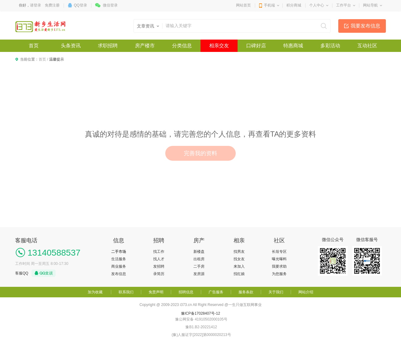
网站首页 (243, 5)
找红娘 (239, 274)
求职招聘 (108, 45)
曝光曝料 (279, 259)
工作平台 (343, 5)
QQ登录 (80, 5)
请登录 (35, 5)
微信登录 (110, 5)
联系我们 (126, 292)
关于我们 (275, 292)
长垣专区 (279, 251)
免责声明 (156, 292)
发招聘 (158, 266)
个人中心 (316, 5)
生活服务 (118, 259)
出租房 (199, 259)
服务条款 (245, 292)
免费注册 (52, 5)
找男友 (239, 251)
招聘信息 (186, 292)
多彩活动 (330, 45)
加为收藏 (95, 292)
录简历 (158, 274)
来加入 (239, 266)
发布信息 (118, 274)
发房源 (199, 274)
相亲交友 (219, 45)
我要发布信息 (365, 25)
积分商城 (293, 5)
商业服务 (118, 266)
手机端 (269, 5)
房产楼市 (145, 45)
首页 (34, 45)
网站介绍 (305, 292)
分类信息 (182, 45)
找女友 (239, 259)
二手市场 (118, 251)
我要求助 (279, 266)
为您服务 (279, 274)
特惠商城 (293, 45)
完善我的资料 (200, 153)
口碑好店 (256, 45)
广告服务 (216, 292)
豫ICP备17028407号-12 (200, 313)
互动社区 (367, 45)
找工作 (158, 251)
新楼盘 (199, 251)
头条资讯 (71, 45)
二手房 (199, 266)
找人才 (158, 259)
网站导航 (370, 5)
